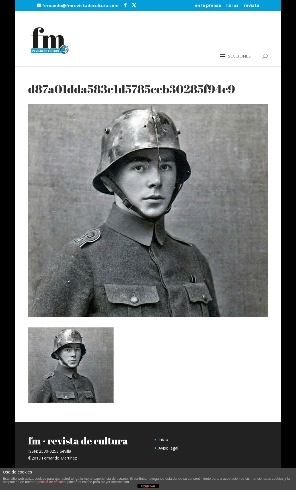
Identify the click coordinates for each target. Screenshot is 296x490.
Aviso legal (168, 448)
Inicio (163, 439)
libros (232, 5)
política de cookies (51, 482)
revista (251, 5)
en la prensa (208, 5)
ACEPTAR (148, 486)
